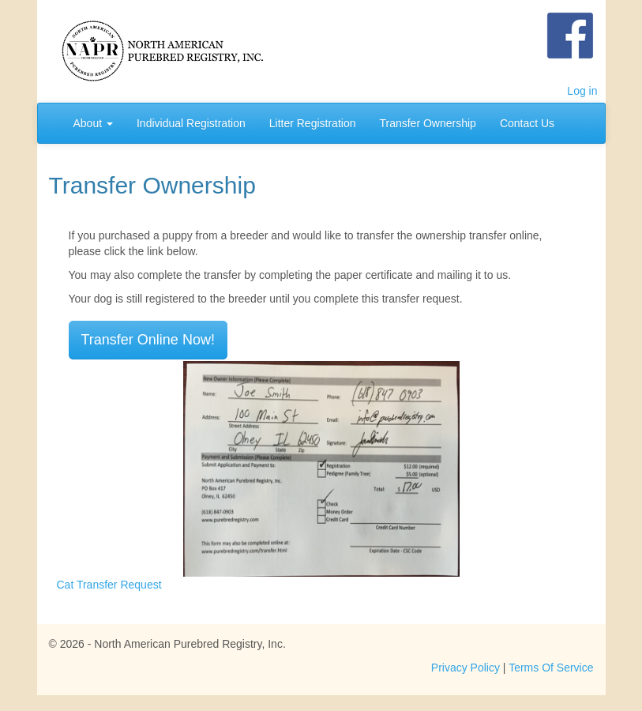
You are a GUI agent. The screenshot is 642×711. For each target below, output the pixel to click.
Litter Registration (312, 123)
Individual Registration (191, 123)
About (93, 123)
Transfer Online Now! (148, 340)
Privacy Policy (465, 667)
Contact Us (527, 123)
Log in (582, 91)
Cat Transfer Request (109, 584)
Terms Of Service (551, 667)
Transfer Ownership (427, 123)
